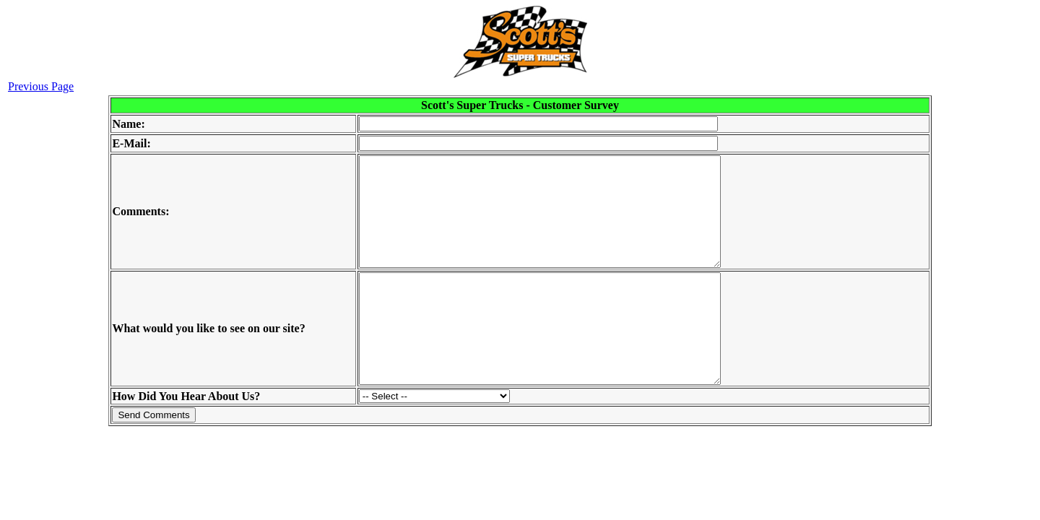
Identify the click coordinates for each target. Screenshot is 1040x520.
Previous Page (41, 86)
